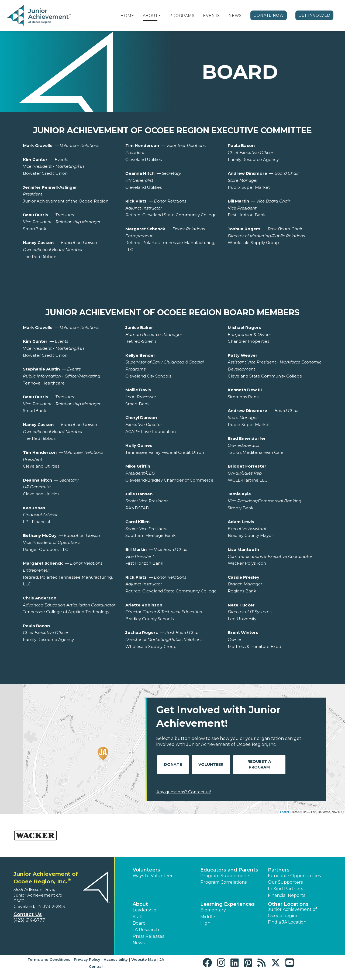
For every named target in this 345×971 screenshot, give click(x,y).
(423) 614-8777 (29, 920)
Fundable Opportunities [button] (294, 875)
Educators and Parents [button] (229, 869)
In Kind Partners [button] (285, 888)
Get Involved (314, 15)
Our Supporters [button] (285, 882)
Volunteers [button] (146, 869)
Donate (173, 764)
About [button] (140, 904)
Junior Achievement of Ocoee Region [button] (292, 912)
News (235, 15)
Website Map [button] (143, 959)
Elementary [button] (213, 909)
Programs (181, 15)
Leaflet (284, 812)
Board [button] (139, 923)
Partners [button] (278, 869)
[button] (159, 15)
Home (127, 15)
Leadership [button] (144, 909)
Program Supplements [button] (225, 875)
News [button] (138, 942)
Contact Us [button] (27, 914)
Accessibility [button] (116, 959)
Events (211, 15)
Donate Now (268, 15)
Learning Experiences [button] (227, 904)
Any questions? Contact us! (183, 791)
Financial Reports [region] (286, 895)
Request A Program (259, 764)
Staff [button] (138, 916)
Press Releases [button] (148, 936)
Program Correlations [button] (223, 882)
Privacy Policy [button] (87, 959)
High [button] (205, 923)
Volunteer (210, 764)
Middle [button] (207, 916)
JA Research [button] (146, 929)
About (150, 15)
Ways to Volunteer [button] (153, 875)
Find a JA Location (287, 922)
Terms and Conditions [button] (48, 959)
